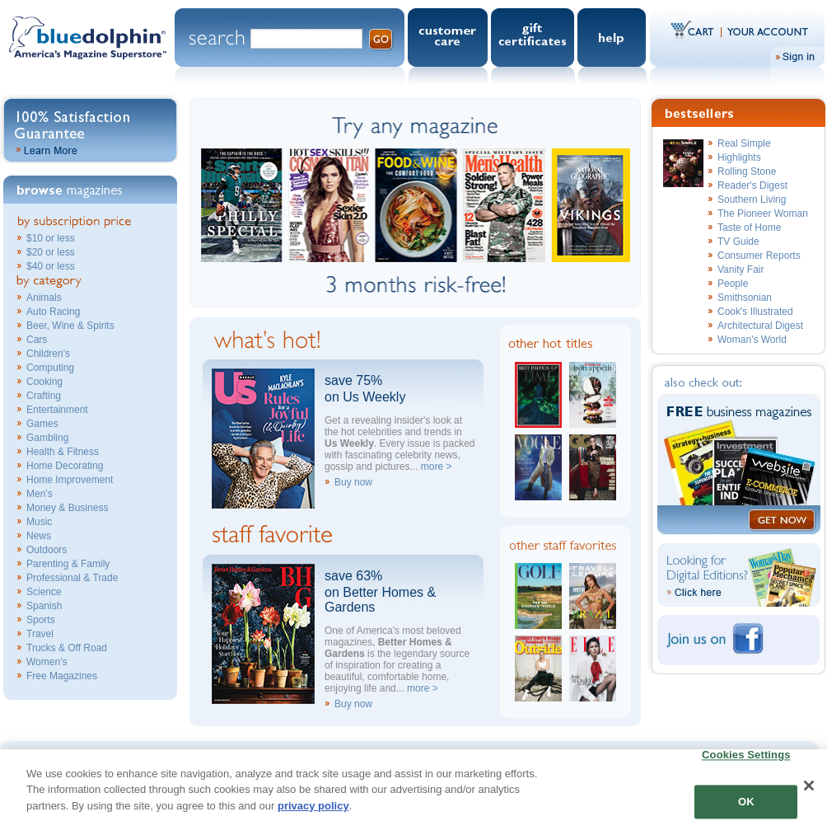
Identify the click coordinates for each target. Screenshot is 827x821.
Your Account (765, 31)
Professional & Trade (72, 578)
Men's (39, 494)
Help (613, 37)
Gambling (47, 437)
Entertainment (57, 409)
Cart (696, 31)
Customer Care (449, 37)
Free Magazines (61, 676)
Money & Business (67, 508)
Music (39, 522)
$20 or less (50, 252)
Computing (50, 367)
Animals (44, 297)
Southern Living (751, 199)
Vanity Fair (740, 269)
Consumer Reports (759, 255)
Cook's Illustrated (755, 311)
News (38, 536)
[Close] (809, 793)
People (732, 283)
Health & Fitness (62, 451)
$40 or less (50, 266)
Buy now (353, 482)
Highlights (739, 157)
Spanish (44, 606)
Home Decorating (64, 465)
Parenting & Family (68, 564)
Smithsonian (744, 297)
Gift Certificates (534, 37)
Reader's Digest (752, 185)
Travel (40, 634)
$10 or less (50, 238)
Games (42, 423)
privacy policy (313, 813)
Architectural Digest (760, 325)
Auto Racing (53, 311)
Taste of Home (749, 227)
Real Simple (744, 143)
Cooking (44, 381)
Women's (46, 662)
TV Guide (738, 241)
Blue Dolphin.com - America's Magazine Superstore (87, 48)
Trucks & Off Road (66, 648)
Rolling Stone (746, 171)
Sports (40, 620)
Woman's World (752, 339)
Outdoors (46, 550)
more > (436, 466)
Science (44, 592)
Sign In (797, 57)
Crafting (43, 395)
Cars (36, 339)
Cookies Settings (746, 763)
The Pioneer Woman (762, 213)
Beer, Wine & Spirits (70, 325)
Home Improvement (69, 480)
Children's (48, 353)
